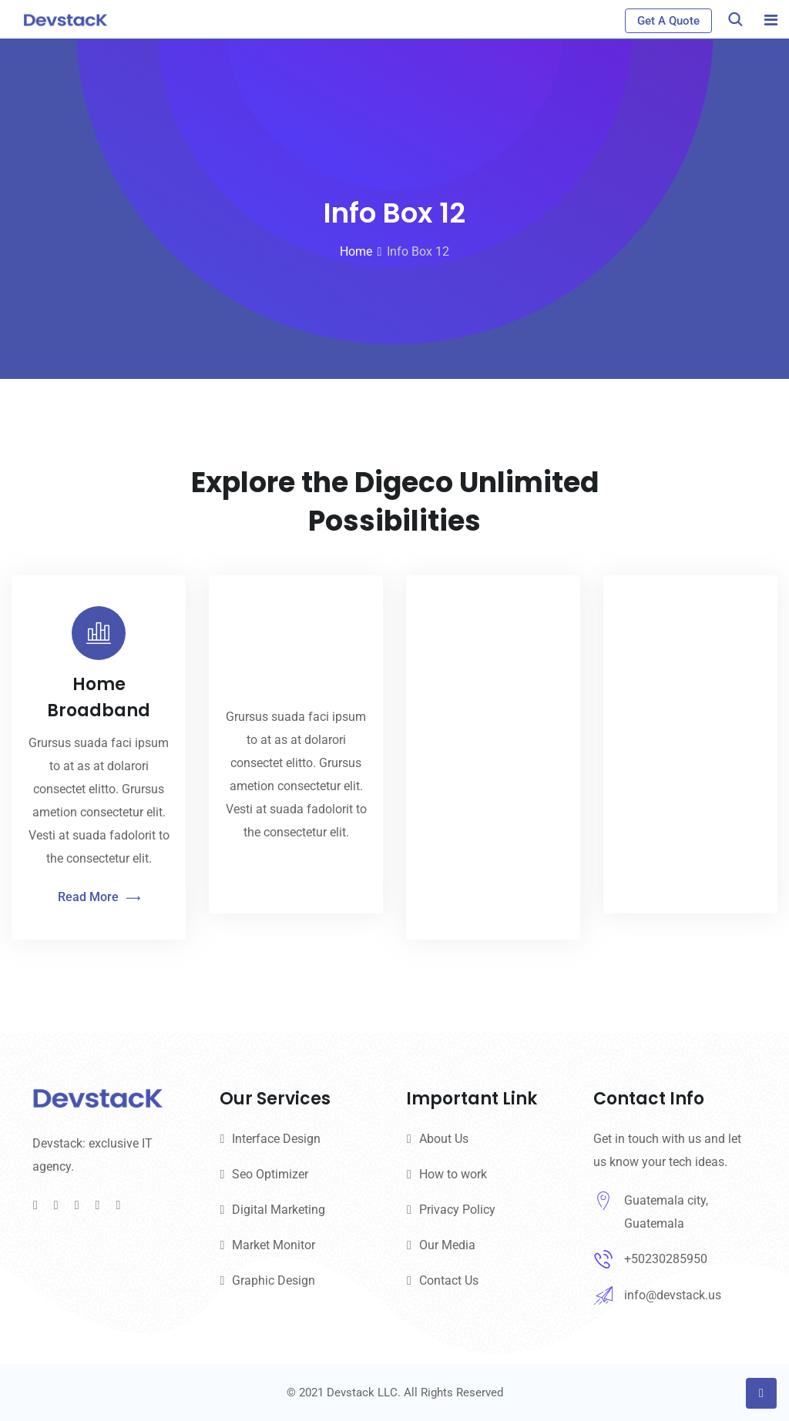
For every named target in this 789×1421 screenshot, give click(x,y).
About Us (443, 1138)
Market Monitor (273, 1245)
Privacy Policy (457, 1209)
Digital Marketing (278, 1209)
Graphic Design (273, 1280)
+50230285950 (665, 1259)
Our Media (447, 1245)
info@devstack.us (672, 1295)
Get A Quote (668, 21)
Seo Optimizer (270, 1174)
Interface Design (276, 1138)
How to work (453, 1174)
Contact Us (448, 1280)
